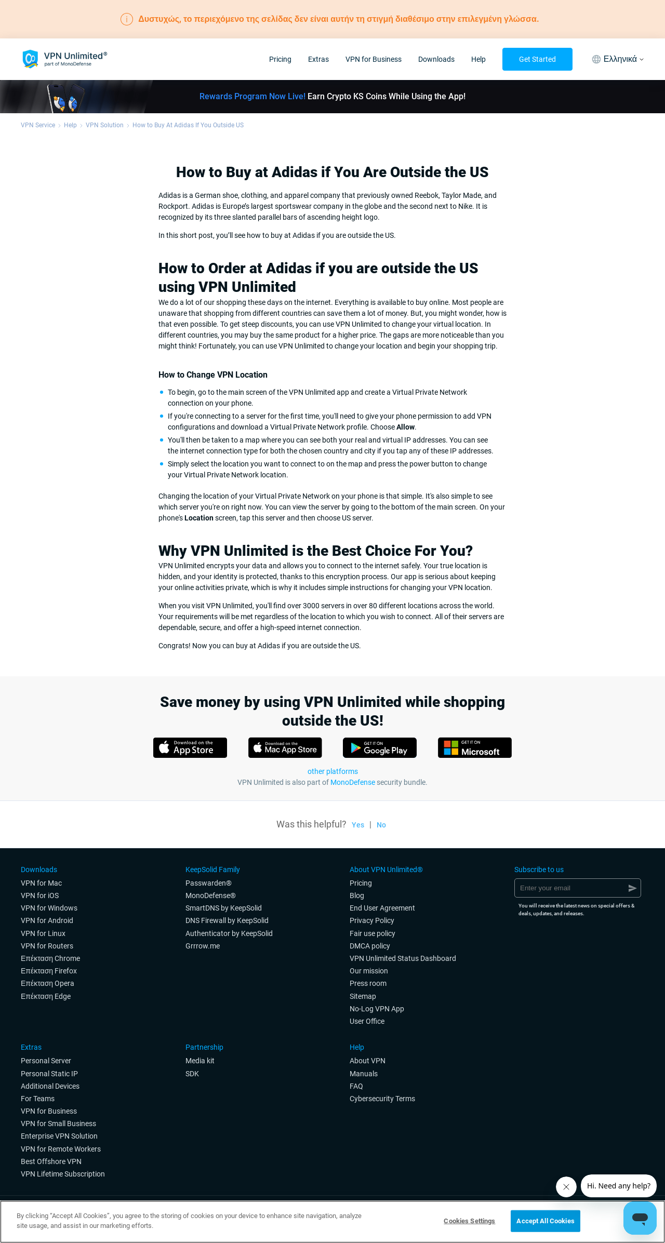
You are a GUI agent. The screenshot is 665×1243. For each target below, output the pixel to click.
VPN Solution (105, 125)
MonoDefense (352, 782)
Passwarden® (208, 883)
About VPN (367, 1061)
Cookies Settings (469, 1221)
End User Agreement (382, 908)
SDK (192, 1074)
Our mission (369, 971)
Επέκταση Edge (46, 996)
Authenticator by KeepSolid (229, 933)
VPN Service (38, 125)
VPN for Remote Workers (61, 1149)
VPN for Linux (43, 933)
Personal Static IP (49, 1074)
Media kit (200, 1061)
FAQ (356, 1086)
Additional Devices (50, 1086)
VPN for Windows (49, 908)
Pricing (280, 59)
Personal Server (46, 1061)
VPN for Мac (41, 883)
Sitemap (363, 996)
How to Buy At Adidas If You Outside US (188, 125)
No (381, 825)
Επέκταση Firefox (49, 971)
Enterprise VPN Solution (59, 1136)
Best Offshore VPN (51, 1161)
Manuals (364, 1074)
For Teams (38, 1098)
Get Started (537, 59)
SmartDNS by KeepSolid (223, 908)
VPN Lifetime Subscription (63, 1174)
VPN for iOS (40, 895)
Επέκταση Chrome (50, 958)
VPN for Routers (47, 946)
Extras (318, 59)
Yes (358, 825)
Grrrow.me (202, 946)
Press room (368, 983)
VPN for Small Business (58, 1123)
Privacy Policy (372, 920)
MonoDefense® (210, 895)
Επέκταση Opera (47, 983)
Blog (357, 895)
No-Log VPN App (377, 1009)
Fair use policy (372, 933)
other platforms (333, 771)
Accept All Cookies (545, 1221)
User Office (367, 1021)
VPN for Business (373, 59)
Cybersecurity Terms (382, 1098)
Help (478, 59)
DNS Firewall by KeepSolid (227, 920)
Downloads (436, 59)
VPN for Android (47, 920)
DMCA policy (370, 946)
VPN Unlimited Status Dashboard (403, 958)
